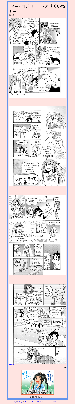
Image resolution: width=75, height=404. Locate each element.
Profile (27, 401)
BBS (54, 401)
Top (15, 401)
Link (60, 401)
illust (33, 401)
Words (39, 401)
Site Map (19, 401)
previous (11, 364)
